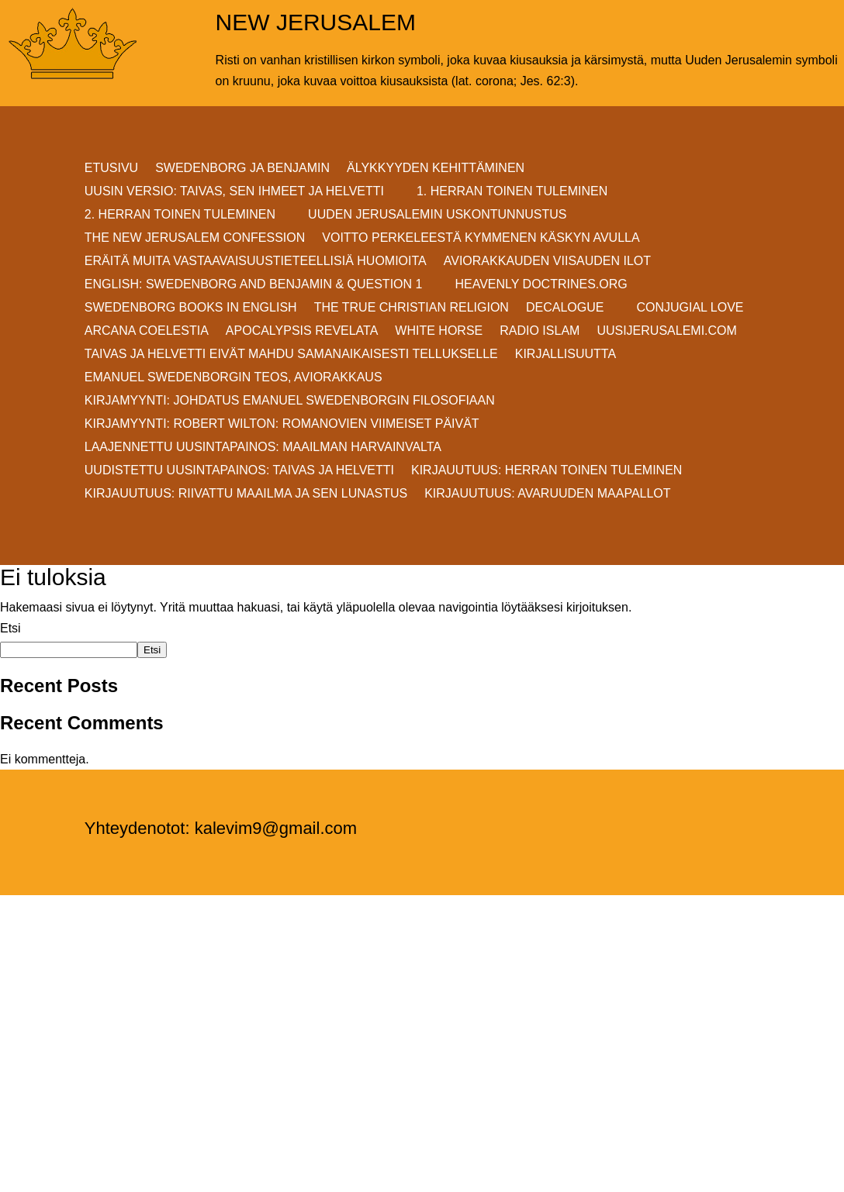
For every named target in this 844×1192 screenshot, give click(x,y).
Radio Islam (539, 331)
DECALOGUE (565, 308)
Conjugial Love (689, 308)
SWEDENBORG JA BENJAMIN (242, 168)
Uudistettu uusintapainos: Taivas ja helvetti (239, 471)
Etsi (10, 628)
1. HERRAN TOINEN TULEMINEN (512, 192)
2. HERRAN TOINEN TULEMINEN (180, 215)
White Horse (439, 331)
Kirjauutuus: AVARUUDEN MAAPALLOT (547, 494)
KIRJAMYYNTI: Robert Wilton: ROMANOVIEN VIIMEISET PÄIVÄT (282, 424)
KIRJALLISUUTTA (565, 354)
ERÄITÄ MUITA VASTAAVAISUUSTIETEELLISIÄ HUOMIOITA (256, 261)
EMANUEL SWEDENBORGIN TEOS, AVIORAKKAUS (233, 378)
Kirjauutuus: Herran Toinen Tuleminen (546, 471)
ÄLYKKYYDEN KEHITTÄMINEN (435, 168)
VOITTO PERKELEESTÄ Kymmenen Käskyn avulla (480, 238)
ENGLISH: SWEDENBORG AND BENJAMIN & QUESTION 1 (254, 285)
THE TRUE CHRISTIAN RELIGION (411, 308)
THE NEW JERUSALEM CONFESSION (195, 238)
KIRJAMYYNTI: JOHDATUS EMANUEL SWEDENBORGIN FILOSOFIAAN (290, 401)
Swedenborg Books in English (191, 308)
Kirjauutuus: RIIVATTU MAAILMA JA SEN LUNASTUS (246, 494)
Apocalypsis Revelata (302, 331)
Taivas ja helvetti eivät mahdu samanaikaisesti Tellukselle (291, 354)
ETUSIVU (111, 168)
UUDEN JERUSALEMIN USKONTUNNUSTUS (437, 215)
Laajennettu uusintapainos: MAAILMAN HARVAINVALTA (263, 447)
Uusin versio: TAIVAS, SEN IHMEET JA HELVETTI (234, 192)
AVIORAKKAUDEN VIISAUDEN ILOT (547, 261)
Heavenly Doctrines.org (541, 285)
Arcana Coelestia (147, 331)
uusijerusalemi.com (666, 331)
